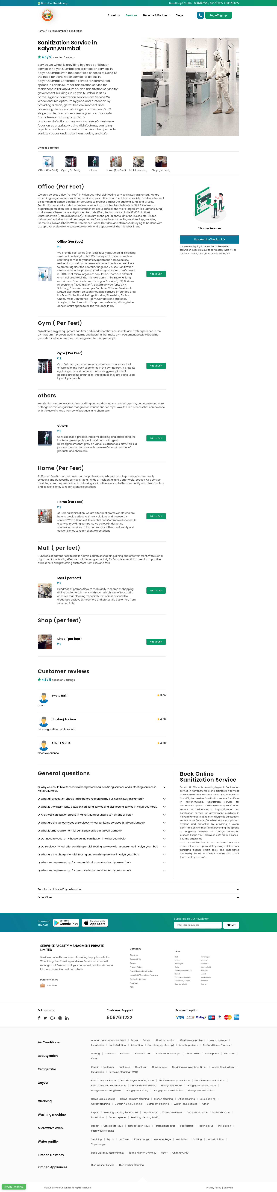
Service (147, 1040)
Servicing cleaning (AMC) (123, 1072)
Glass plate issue (113, 1126)
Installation (98, 1045)
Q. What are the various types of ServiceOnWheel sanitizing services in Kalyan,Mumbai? (91, 822)
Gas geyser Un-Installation (168, 1090)
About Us (114, 15)
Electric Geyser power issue (174, 1080)
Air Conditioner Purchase (217, 1045)
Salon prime (212, 1053)
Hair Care (229, 1053)
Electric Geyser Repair (104, 1080)
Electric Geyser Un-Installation (108, 1085)
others (93, 164)
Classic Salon (193, 1053)
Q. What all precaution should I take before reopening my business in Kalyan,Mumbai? (91, 799)
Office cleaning (186, 1099)
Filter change (142, 1139)
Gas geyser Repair (172, 1085)
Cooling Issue (160, 1067)
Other (94, 1058)
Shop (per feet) (161, 164)
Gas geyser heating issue (202, 1085)
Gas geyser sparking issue (106, 1090)
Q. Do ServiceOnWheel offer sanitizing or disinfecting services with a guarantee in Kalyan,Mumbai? (98, 846)
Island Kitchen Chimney (143, 1152)
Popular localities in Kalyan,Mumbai (59, 889)
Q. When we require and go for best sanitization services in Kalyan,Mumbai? (84, 862)
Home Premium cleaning (134, 1099)
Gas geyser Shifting (137, 1090)
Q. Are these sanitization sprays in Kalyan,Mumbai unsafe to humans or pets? (85, 814)
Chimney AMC (180, 1152)
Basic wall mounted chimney (108, 1152)
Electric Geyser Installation (210, 1080)
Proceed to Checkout (209, 239)
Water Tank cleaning (186, 1104)
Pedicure (125, 1053)
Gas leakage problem (193, 1040)
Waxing (95, 1053)
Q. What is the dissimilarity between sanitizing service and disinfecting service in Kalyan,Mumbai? (97, 806)
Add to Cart (156, 273)
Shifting (197, 1139)
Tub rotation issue (197, 1112)
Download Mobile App (53, 3)
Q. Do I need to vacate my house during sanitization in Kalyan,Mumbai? (81, 838)
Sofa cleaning (208, 1099)
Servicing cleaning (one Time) (189, 1067)
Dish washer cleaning (131, 1165)
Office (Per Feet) (48, 164)
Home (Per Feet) (116, 164)
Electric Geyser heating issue (137, 1080)
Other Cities (45, 897)
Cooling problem (166, 1040)
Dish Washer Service (103, 1165)
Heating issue (206, 1126)
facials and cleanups (168, 1053)
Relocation (137, 1045)
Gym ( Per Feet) (70, 164)
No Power (109, 1067)
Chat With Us (14, 1186)
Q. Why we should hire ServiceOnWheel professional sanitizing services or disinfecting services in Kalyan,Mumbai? (97, 789)
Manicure (110, 1053)
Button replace (117, 1117)
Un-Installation (117, 1045)
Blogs (179, 15)
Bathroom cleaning (158, 1104)
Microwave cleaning (102, 1130)
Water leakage (218, 1040)
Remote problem (189, 1045)
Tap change (98, 1144)
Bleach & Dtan (143, 1053)
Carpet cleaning (101, 1104)
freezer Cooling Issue (223, 1067)
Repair (135, 1040)
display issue (150, 1112)
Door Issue (141, 1067)
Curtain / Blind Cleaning (129, 1104)
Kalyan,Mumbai (57, 31)
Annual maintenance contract (109, 1040)
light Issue (125, 1067)
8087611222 (119, 1017)
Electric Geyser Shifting (144, 1085)
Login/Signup (218, 15)
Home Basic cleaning (103, 1099)
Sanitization (75, 31)
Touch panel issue (165, 1126)
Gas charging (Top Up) (161, 1045)
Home (41, 31)
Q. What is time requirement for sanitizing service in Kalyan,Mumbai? (80, 830)
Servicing (96, 1139)
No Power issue (221, 1112)
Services (131, 15)
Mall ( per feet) (138, 164)
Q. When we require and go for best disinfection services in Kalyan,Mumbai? (84, 870)
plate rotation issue (139, 1126)
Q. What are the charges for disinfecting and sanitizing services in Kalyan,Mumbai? (88, 854)
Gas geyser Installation (201, 1090)
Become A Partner (156, 15)
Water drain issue (172, 1112)
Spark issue (187, 1126)
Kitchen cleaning (163, 1099)
